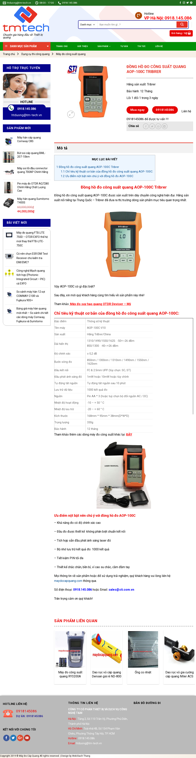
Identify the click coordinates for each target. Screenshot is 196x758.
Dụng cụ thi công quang (35, 54)
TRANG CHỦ (62, 46)
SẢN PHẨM (104, 46)
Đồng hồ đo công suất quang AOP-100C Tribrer (87, 167)
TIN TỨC (141, 46)
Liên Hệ (159, 46)
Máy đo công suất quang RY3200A (70, 674)
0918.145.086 (26, 109)
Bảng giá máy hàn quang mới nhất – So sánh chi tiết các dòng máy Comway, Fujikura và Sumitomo (32, 315)
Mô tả (62, 148)
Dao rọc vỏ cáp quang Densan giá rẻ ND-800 (106, 674)
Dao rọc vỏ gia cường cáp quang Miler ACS (179, 674)
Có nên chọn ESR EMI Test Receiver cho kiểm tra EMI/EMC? (32, 258)
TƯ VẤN (124, 46)
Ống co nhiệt (143, 672)
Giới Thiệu (82, 46)
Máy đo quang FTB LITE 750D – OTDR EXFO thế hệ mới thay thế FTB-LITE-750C (32, 239)
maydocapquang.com (68, 581)
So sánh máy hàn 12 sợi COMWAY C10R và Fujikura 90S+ (30, 296)
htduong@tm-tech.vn (26, 115)
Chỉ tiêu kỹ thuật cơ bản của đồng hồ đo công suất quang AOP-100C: (107, 171)
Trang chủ (9, 54)
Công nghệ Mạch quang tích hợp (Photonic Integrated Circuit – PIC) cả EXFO (30, 277)
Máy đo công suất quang (71, 54)
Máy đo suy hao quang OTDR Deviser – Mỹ (100, 304)
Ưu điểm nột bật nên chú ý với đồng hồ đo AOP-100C (97, 176)
